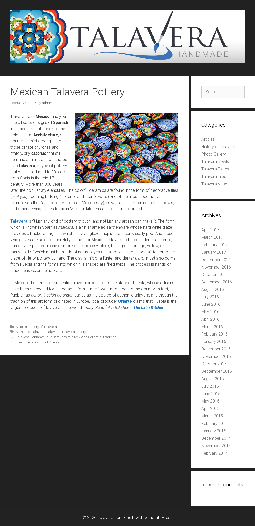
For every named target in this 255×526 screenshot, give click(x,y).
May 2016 (210, 311)
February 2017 (214, 244)
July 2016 (210, 296)
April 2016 (210, 319)
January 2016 (213, 341)
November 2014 (216, 445)
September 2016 (216, 282)
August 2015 (212, 378)
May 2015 (210, 401)
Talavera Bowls (215, 161)
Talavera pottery (73, 332)
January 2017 (213, 252)
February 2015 (214, 423)
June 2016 (210, 304)
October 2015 (214, 363)
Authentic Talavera (30, 332)
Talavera (53, 332)
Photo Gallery (213, 154)
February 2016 (214, 334)
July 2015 (210, 386)
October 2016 (214, 274)
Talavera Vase (214, 183)
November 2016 (216, 267)
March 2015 (212, 416)
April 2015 (210, 408)
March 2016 (212, 326)
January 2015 (213, 430)
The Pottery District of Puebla (38, 342)
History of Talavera (42, 326)
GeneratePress (159, 517)
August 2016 (212, 289)
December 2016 (216, 259)
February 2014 (214, 453)
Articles (21, 326)
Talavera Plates (215, 169)
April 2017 (210, 229)
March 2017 (212, 237)
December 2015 (216, 349)
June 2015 (210, 393)
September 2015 (216, 371)
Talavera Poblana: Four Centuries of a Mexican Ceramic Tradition (66, 337)
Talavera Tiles (213, 176)
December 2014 (216, 438)
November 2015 (216, 356)
